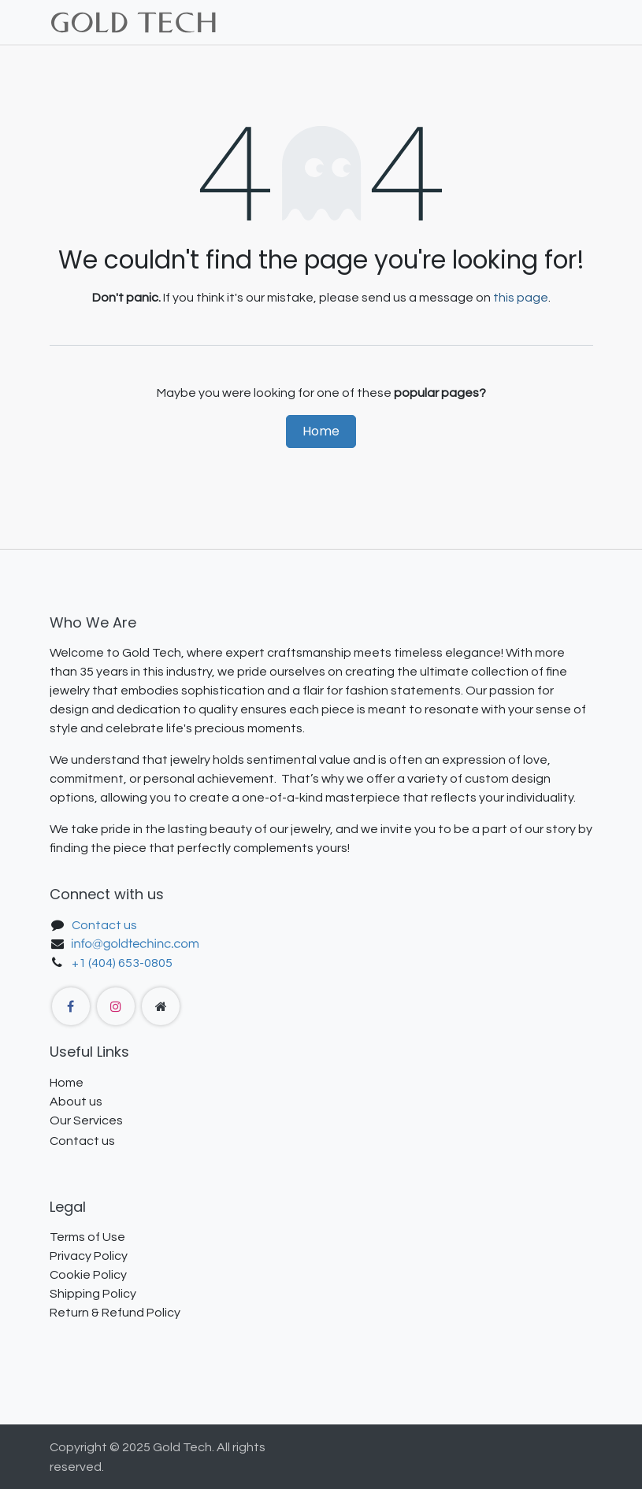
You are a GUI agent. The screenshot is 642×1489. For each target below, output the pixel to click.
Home (321, 431)
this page (520, 297)
